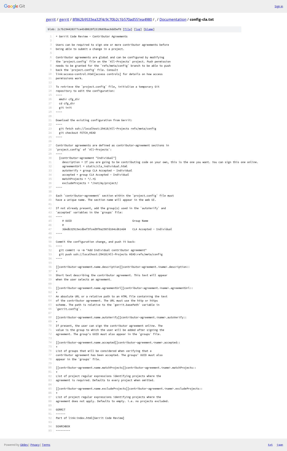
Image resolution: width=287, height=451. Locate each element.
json (280, 444)
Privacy (34, 445)
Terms (46, 445)
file (127, 29)
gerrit (51, 19)
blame (149, 29)
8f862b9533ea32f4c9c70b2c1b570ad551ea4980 (112, 19)
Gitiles (24, 445)
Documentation (172, 19)
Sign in (279, 6)
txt (270, 444)
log (138, 29)
